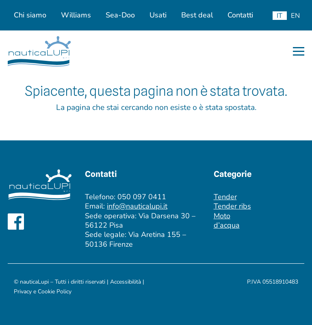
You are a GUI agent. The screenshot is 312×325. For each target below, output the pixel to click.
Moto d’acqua (227, 220)
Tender (225, 197)
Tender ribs (232, 206)
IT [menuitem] (279, 15)
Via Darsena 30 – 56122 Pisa (140, 220)
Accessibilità (125, 282)
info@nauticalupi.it (137, 206)
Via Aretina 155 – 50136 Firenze (135, 239)
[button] (298, 51)
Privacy (23, 291)
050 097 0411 (141, 197)
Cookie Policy (55, 291)
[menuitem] (279, 15)
